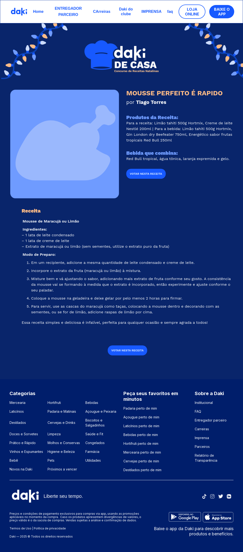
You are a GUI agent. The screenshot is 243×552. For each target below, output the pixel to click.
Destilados (18, 423)
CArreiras (101, 12)
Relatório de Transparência (206, 457)
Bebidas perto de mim (140, 435)
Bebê (14, 460)
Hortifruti (54, 403)
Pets (51, 460)
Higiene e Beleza (61, 452)
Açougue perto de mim (141, 417)
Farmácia (92, 452)
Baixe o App (222, 11)
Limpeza (54, 434)
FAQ (198, 411)
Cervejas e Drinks (61, 423)
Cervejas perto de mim (141, 461)
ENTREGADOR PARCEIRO (68, 11)
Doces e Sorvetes (24, 434)
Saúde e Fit (94, 434)
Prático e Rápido (23, 443)
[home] (19, 11)
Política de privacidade (50, 528)
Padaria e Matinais (62, 411)
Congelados (95, 443)
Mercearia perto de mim (142, 452)
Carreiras (202, 429)
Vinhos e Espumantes (26, 452)
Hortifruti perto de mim (140, 443)
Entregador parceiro (211, 420)
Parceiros (202, 447)
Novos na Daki (21, 469)
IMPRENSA (151, 12)
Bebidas (91, 403)
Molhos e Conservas (64, 443)
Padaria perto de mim (140, 408)
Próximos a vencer (62, 469)
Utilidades (93, 460)
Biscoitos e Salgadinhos (95, 422)
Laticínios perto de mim (141, 426)
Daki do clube (126, 11)
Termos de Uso (20, 528)
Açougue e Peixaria (100, 411)
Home (38, 12)
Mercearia (17, 403)
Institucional (204, 403)
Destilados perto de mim (142, 470)
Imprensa (202, 438)
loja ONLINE (192, 11)
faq (170, 12)
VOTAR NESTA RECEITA (146, 173)
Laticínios (17, 411)
